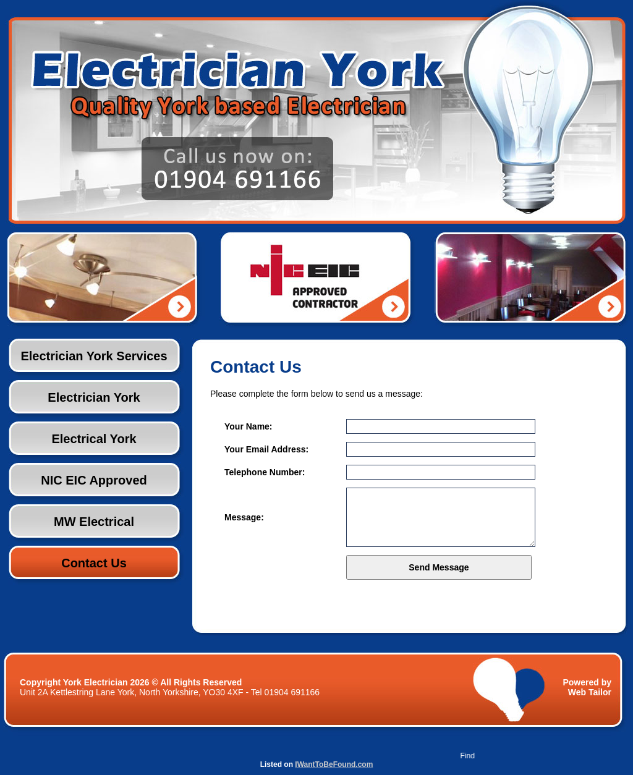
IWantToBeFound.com (334, 764)
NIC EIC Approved (94, 480)
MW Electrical (94, 521)
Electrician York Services (93, 356)
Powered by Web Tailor (587, 687)
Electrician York (94, 397)
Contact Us (94, 563)
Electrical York (93, 439)
